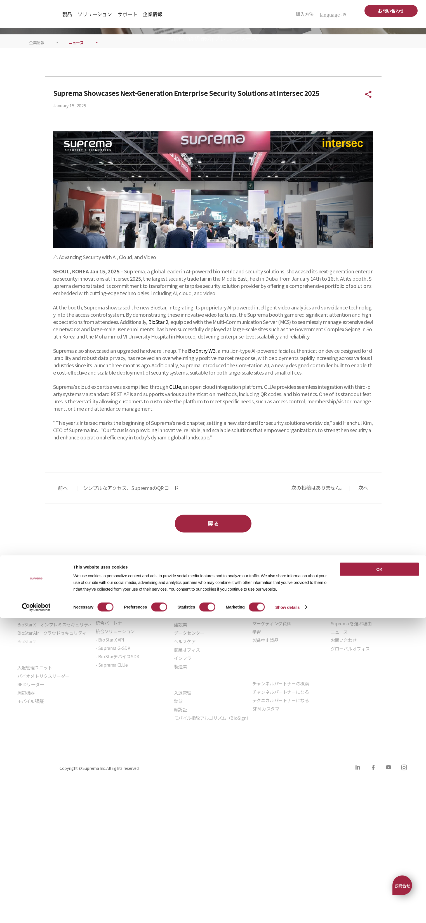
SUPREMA (31, 16)
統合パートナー (111, 714)
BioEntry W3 (201, 442)
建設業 (180, 716)
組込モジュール (111, 772)
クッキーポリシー (85, 836)
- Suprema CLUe (112, 756)
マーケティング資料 (271, 714)
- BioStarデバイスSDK (117, 747)
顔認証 (180, 800)
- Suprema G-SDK (113, 739)
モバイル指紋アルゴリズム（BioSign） (212, 809)
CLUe (175, 478)
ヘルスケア (185, 732)
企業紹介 (339, 706)
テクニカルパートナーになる (280, 791)
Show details (287, 912)
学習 (256, 723)
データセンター (189, 724)
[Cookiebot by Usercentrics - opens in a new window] (36, 912)
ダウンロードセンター (274, 706)
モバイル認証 (30, 792)
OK (379, 874)
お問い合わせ (391, 10)
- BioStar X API (110, 731)
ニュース (76, 134)
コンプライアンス (129, 836)
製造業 (180, 757)
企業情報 (36, 134)
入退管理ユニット (34, 759)
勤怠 (178, 792)
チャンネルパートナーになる (280, 783)
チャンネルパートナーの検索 (280, 774)
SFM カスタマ (265, 800)
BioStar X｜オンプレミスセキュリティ (54, 716)
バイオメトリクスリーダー (43, 767)
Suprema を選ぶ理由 (351, 714)
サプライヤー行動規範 (177, 836)
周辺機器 (26, 784)
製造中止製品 (265, 731)
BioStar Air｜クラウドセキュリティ (51, 724)
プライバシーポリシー (37, 836)
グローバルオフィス (350, 740)
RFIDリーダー (30, 775)
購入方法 (306, 14)
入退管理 (182, 784)
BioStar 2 (158, 413)
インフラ (182, 749)
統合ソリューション (115, 722)
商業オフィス (187, 741)
